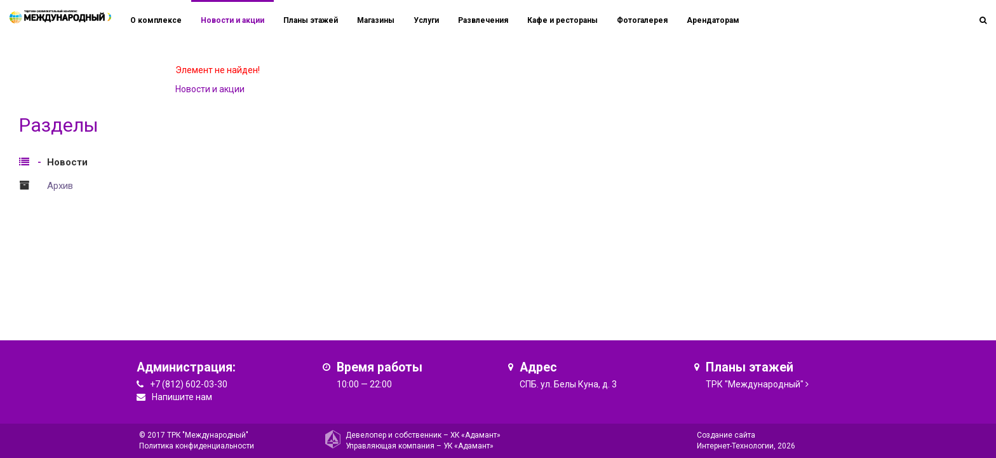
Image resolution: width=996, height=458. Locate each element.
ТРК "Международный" (755, 384)
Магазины (375, 20)
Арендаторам (713, 20)
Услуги (426, 20)
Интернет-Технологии (735, 445)
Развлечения (483, 20)
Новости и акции (232, 20)
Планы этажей (310, 20)
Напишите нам (182, 397)
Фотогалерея (642, 20)
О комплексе (156, 20)
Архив (60, 185)
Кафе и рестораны (562, 20)
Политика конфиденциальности (196, 445)
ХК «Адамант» (475, 435)
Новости (67, 162)
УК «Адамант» (468, 445)
